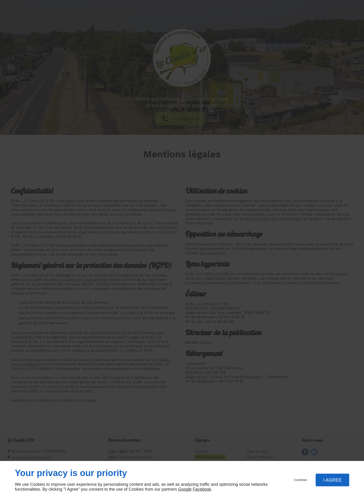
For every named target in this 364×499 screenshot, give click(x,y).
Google (185, 489)
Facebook (202, 489)
